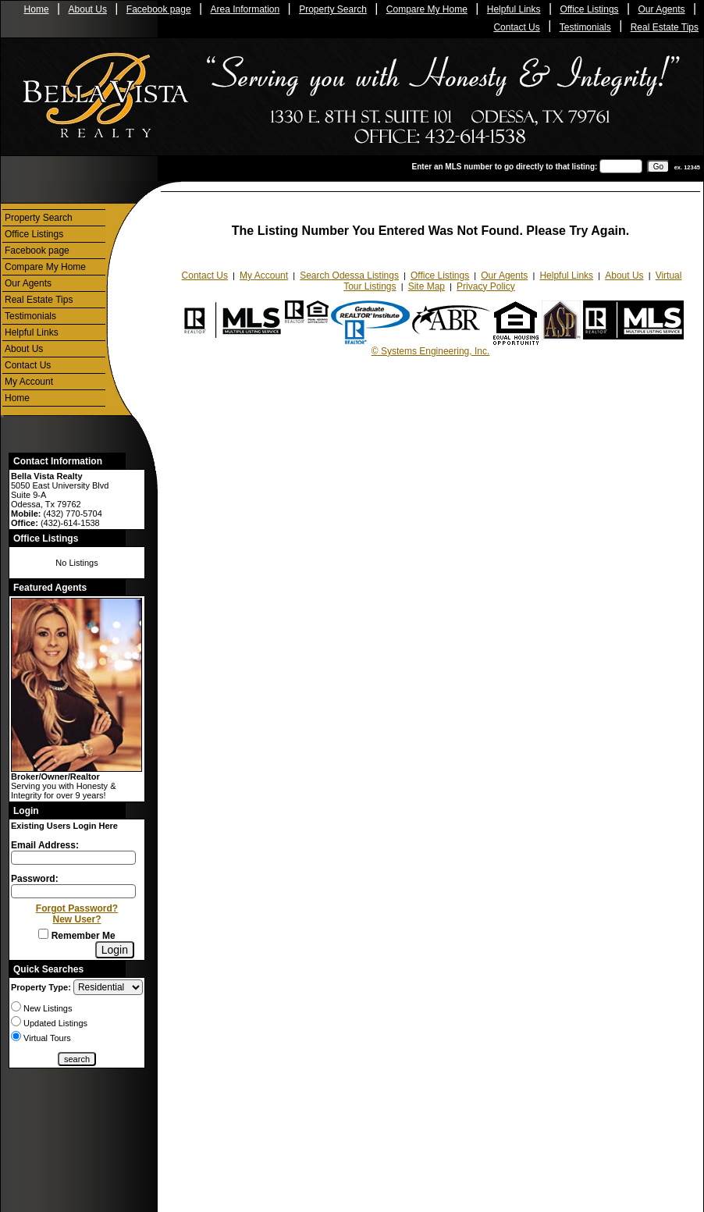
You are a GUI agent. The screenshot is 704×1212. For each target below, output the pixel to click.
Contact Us (516, 27)
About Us (88, 9)
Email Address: (45, 845)
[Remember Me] (43, 934)
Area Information (245, 9)
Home (36, 9)
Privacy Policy (486, 286)
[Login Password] (73, 891)
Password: (35, 878)
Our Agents (661, 9)
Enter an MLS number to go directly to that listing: (505, 166)
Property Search (333, 9)
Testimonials (585, 27)
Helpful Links (514, 9)
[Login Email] (73, 858)
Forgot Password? (77, 908)
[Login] (114, 949)
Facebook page (158, 9)
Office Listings (589, 9)
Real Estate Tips (665, 27)
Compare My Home (427, 9)
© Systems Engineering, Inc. (431, 351)
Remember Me (76, 935)
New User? (76, 919)
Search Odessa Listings (349, 275)
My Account (29, 381)
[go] (658, 166)
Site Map (426, 286)
